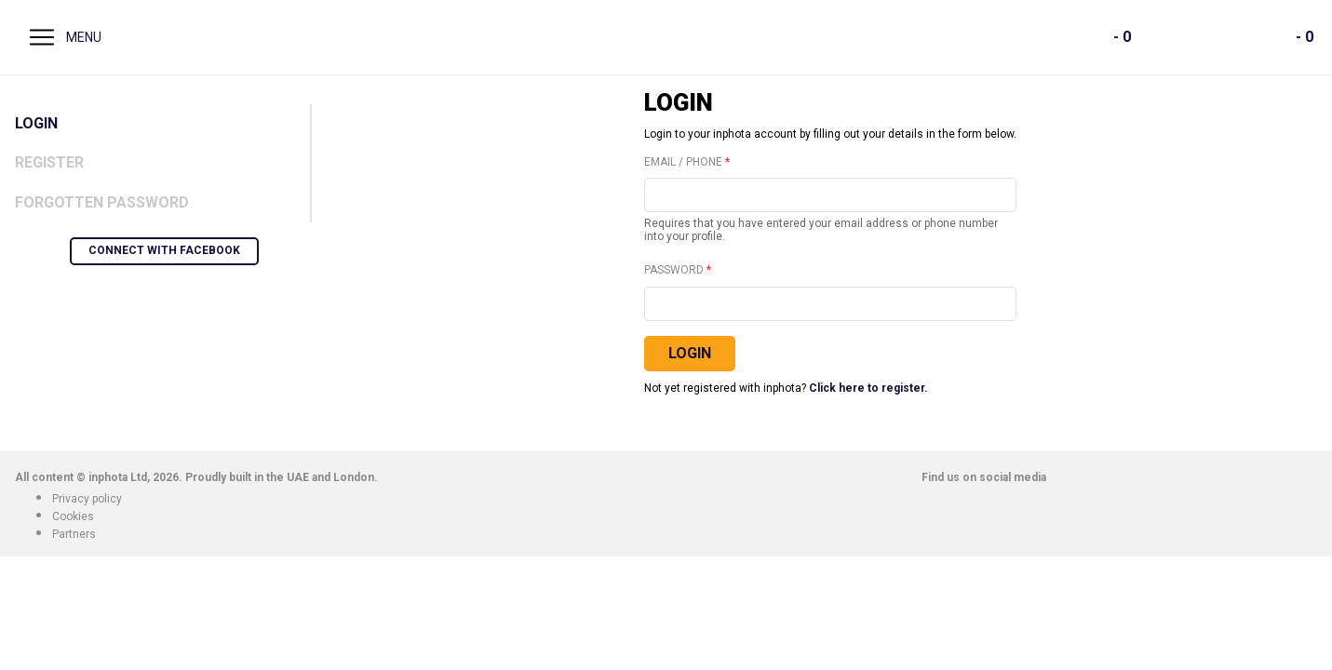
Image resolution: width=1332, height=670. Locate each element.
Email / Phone (683, 162)
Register (49, 162)
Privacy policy (87, 498)
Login (36, 123)
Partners (74, 534)
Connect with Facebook (164, 250)
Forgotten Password (102, 202)
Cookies (73, 516)
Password (674, 270)
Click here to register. (868, 388)
